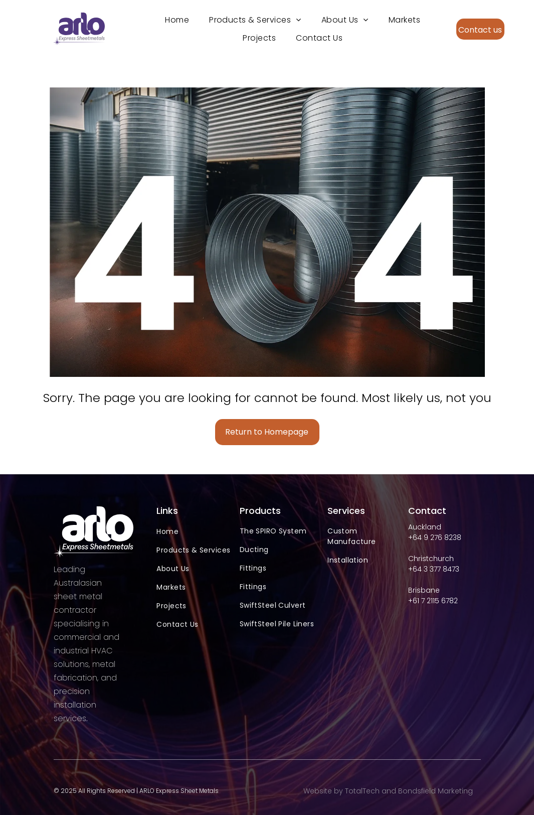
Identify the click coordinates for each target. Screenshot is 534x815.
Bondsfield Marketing (435, 791)
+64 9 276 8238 (434, 537)
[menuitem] (177, 20)
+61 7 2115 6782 (433, 601)
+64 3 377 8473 (433, 569)
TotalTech (362, 791)
